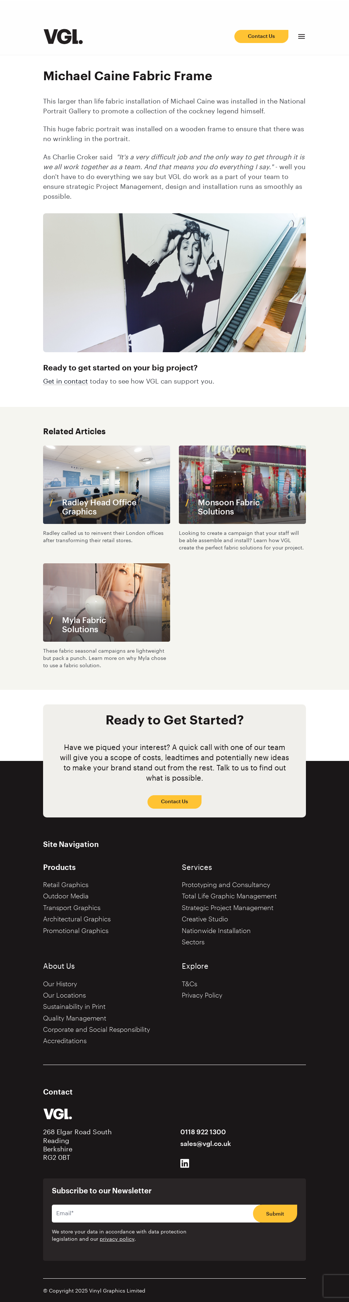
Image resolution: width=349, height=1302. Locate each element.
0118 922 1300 (203, 1132)
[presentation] (251, 1240)
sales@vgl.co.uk (205, 1144)
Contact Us (261, 36)
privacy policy (117, 1239)
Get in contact (65, 381)
